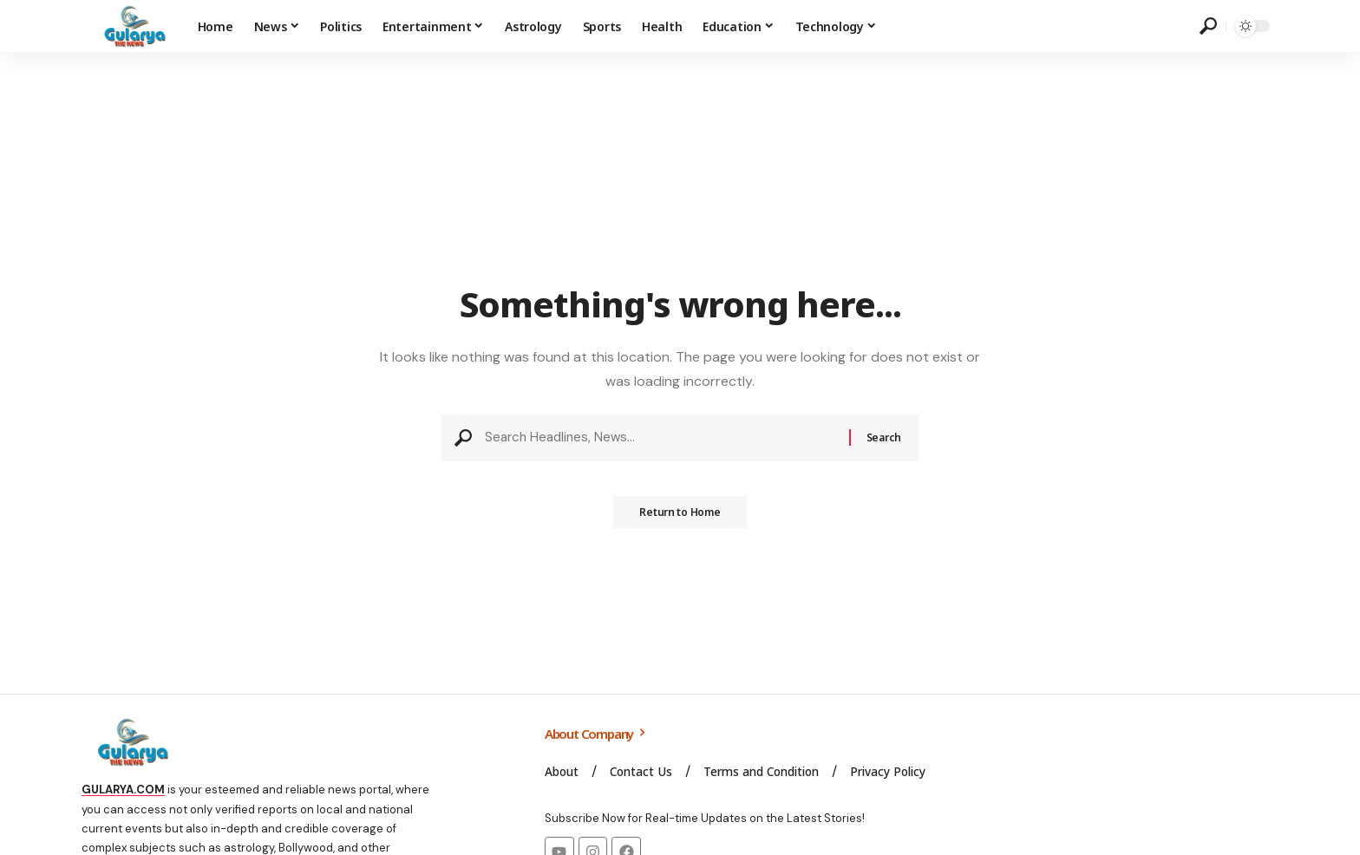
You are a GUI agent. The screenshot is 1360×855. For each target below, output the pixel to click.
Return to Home (680, 517)
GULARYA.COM (123, 789)
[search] (1208, 26)
